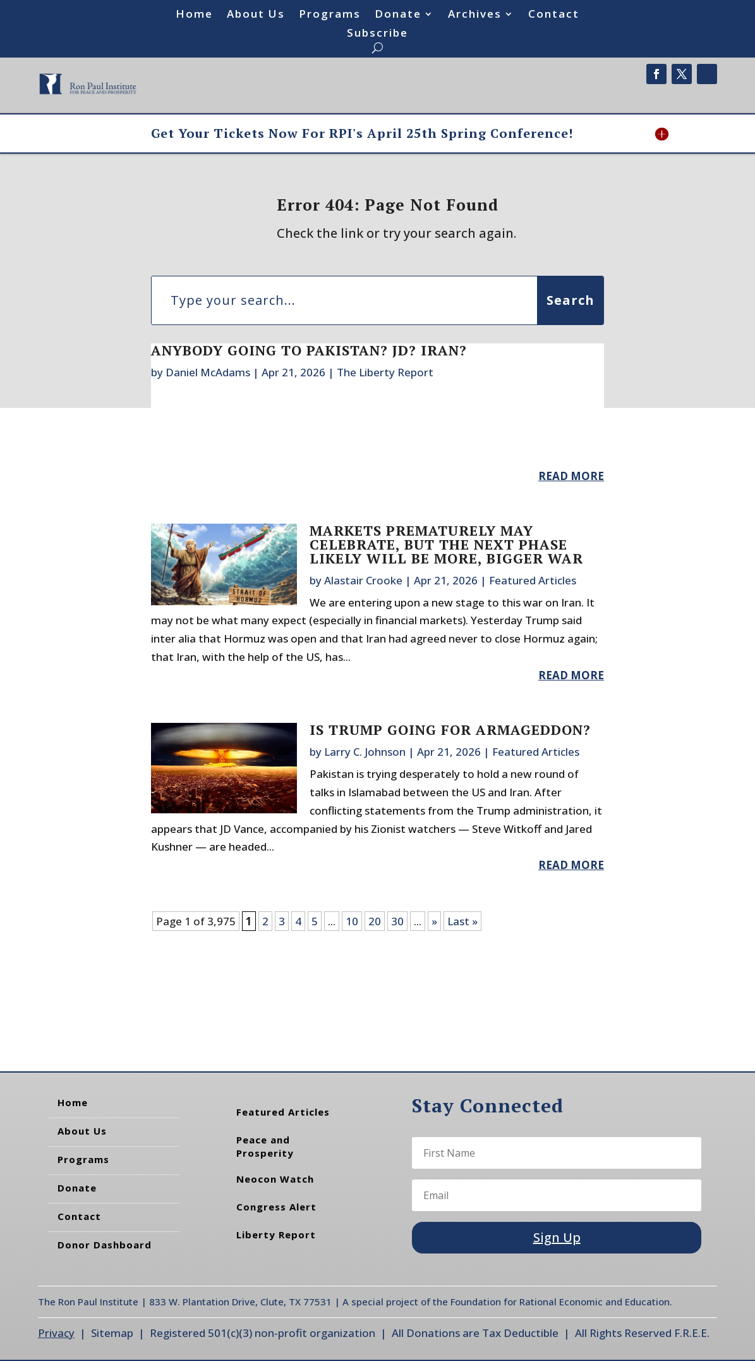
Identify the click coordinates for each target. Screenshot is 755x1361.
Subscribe (377, 34)
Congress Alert (276, 1206)
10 (352, 921)
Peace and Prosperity (265, 1146)
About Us (256, 15)
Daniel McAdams (208, 372)
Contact (553, 15)
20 (374, 921)
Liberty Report (276, 1234)
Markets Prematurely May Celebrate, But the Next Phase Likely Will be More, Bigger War (446, 544)
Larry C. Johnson (365, 751)
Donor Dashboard (104, 1244)
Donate (398, 15)
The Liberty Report (385, 372)
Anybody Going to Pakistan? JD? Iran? (309, 350)
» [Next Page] (434, 921)
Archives (475, 15)
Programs (330, 15)
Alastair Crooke (363, 580)
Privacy (56, 1333)
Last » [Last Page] (462, 921)
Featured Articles (532, 580)
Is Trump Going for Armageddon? (450, 729)
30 (397, 921)
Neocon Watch (275, 1179)
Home (194, 15)
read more (571, 476)
